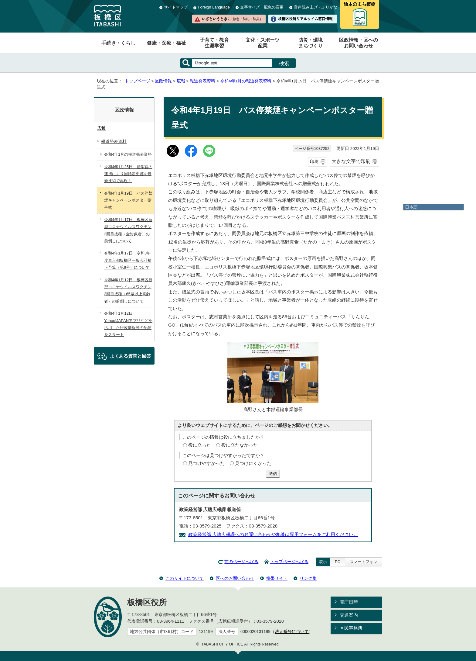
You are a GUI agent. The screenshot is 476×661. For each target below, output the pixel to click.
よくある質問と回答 (130, 355)
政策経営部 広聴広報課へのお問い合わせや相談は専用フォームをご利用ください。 (273, 534)
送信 (273, 473)
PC (337, 561)
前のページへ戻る (241, 561)
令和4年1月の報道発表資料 (245, 81)
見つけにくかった (253, 463)
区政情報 (163, 81)
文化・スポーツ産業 (263, 42)
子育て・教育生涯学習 (214, 42)
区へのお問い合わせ (235, 578)
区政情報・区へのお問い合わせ (358, 42)
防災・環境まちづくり (310, 42)
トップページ (137, 81)
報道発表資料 (202, 81)
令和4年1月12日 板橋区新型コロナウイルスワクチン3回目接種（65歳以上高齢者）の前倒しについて (128, 290)
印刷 (314, 161)
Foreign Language (214, 7)
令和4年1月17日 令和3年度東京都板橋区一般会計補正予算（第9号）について (127, 260)
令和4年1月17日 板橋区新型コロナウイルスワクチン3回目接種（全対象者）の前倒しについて (128, 230)
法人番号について (292, 631)
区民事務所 (351, 628)
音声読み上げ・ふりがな (315, 7)
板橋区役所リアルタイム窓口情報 (305, 19)
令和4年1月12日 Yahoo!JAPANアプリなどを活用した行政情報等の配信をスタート (128, 324)
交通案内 (349, 615)
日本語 (411, 207)
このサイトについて (184, 578)
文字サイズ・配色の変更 (262, 7)
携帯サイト (276, 578)
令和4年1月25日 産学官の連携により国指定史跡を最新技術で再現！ (128, 173)
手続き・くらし (118, 43)
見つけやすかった (206, 463)
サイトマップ (176, 7)
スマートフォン (363, 561)
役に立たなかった (239, 445)
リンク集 (308, 578)
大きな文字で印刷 (351, 161)
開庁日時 (349, 601)
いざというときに (232, 19)
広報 (181, 81)
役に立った (199, 445)
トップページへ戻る (289, 561)
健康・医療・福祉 (166, 43)
